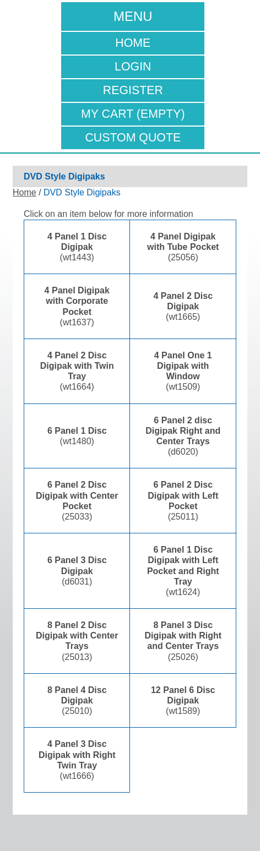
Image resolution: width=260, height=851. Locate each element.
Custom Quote (133, 137)
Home (132, 43)
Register (133, 90)
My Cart (133, 114)
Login (133, 66)
